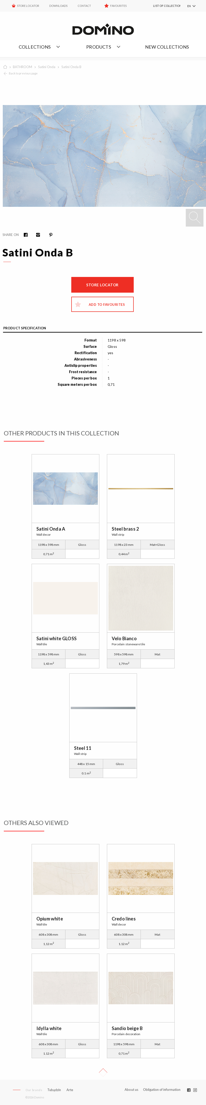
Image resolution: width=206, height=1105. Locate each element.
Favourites (118, 5)
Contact (84, 5)
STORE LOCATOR (28, 5)
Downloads (58, 5)
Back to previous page (23, 73)
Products (98, 46)
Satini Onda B (71, 67)
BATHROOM (22, 67)
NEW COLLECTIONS (167, 46)
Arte (69, 1090)
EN (189, 6)
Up (103, 1072)
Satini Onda (46, 67)
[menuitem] (160, 6)
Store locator (102, 285)
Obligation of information (161, 1090)
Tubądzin (54, 1090)
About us (132, 1089)
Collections (35, 46)
